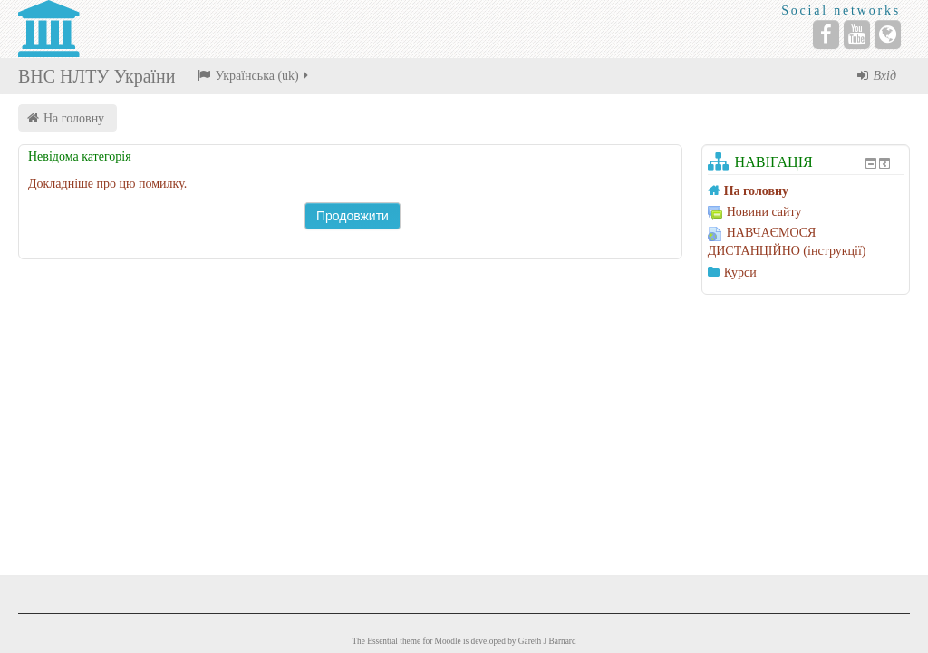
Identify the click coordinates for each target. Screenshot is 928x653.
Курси (740, 272)
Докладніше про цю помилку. (107, 183)
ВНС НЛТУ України (96, 76)
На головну (74, 118)
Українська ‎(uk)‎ (254, 76)
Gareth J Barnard (547, 641)
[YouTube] (857, 34)
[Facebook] (826, 34)
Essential (382, 641)
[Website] (888, 34)
